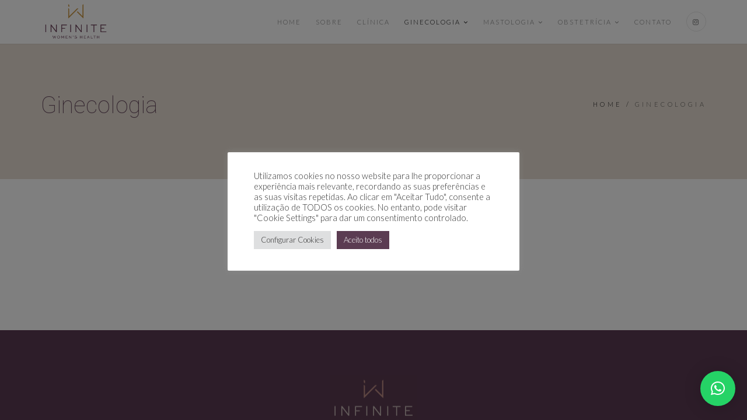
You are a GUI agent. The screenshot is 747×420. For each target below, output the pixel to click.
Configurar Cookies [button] (292, 239)
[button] (717, 388)
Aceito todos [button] (363, 239)
